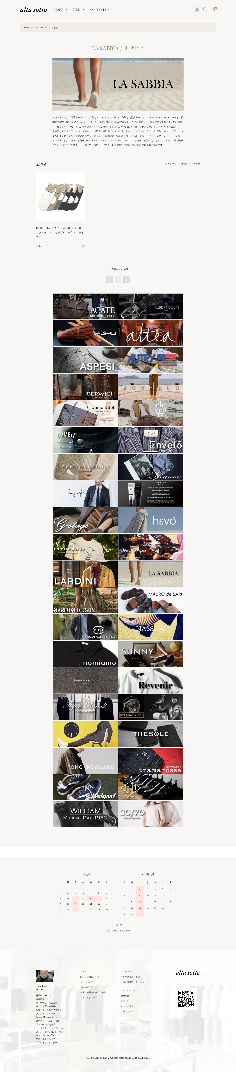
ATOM (130, 981)
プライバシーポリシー (91, 997)
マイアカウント (128, 990)
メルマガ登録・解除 (130, 976)
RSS (123, 981)
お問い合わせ (127, 1011)
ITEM (76, 9)
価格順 (184, 163)
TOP (26, 27)
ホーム (83, 971)
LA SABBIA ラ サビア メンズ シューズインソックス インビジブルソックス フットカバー (60, 232)
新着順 (196, 163)
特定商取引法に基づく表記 (93, 992)
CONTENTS (98, 9)
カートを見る (127, 1006)
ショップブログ (128, 971)
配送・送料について (89, 976)
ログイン (125, 1000)
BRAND (58, 9)
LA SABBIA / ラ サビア (45, 27)
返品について (86, 981)
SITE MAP (140, 981)
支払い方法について (89, 987)
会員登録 (125, 995)
